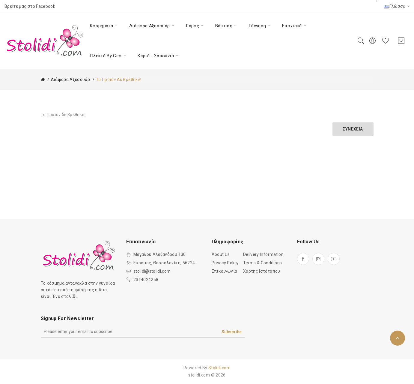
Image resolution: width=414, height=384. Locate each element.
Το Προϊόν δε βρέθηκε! (118, 79)
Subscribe (232, 331)
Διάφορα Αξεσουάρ (70, 79)
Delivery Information (263, 254)
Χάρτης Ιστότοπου (261, 271)
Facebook (45, 6)
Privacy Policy (225, 262)
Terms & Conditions (262, 262)
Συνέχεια (353, 129)
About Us (221, 254)
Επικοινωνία (224, 271)
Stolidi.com (219, 367)
